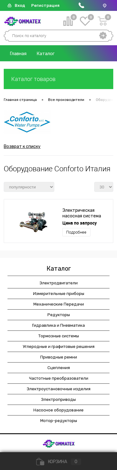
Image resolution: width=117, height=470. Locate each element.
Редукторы (58, 314)
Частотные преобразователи (58, 378)
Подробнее (76, 232)
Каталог (46, 53)
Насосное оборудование (58, 410)
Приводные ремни (58, 357)
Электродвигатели (59, 283)
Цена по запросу (79, 223)
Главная (18, 53)
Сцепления (58, 367)
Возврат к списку (22, 146)
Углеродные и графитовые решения (59, 346)
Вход (20, 5)
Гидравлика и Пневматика (58, 325)
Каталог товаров (58, 79)
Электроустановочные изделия (58, 389)
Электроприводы (58, 399)
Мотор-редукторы (58, 420)
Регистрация (45, 5)
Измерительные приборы (58, 293)
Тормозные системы (58, 336)
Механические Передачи (58, 304)
